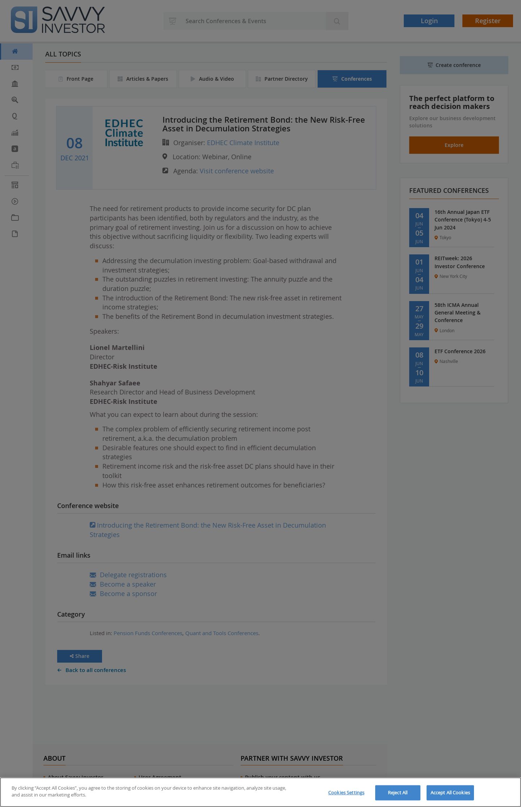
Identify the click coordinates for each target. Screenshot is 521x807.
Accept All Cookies (450, 792)
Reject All (397, 792)
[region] (260, 792)
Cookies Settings (346, 792)
